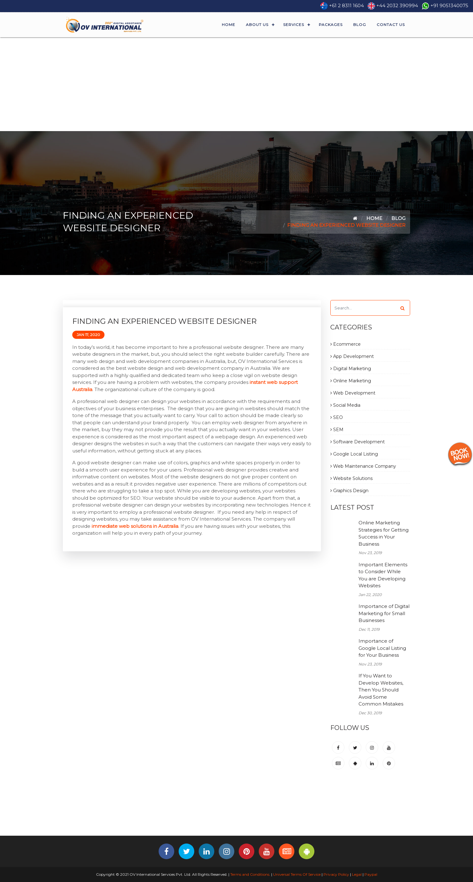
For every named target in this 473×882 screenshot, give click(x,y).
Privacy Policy (336, 874)
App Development (352, 356)
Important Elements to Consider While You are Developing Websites (383, 575)
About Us (257, 24)
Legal (357, 874)
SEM (336, 429)
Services (293, 24)
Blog (359, 24)
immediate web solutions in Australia (135, 526)
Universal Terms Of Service (297, 874)
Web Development (352, 393)
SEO (336, 417)
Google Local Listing (354, 454)
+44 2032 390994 (397, 5)
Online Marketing (350, 381)
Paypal (370, 874)
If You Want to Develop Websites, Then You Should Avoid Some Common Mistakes (381, 690)
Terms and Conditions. (249, 874)
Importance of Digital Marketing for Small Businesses (384, 613)
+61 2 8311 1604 (346, 5)
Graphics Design (349, 490)
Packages (331, 24)
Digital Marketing (350, 368)
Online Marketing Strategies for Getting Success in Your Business (384, 533)
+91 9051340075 (449, 5)
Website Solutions (351, 478)
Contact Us (391, 24)
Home (228, 24)
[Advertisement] (236, 84)
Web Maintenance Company (363, 466)
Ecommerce (345, 344)
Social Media (345, 405)
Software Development (357, 442)
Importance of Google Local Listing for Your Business (382, 648)
